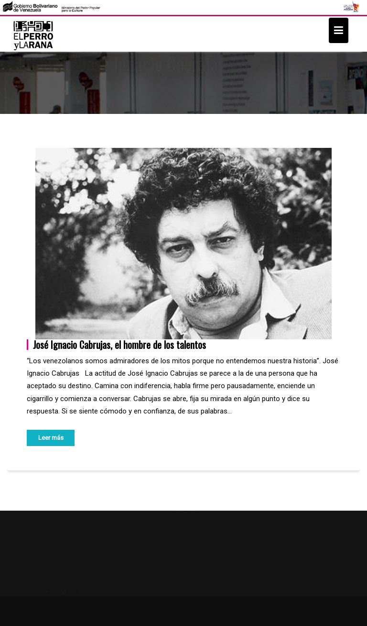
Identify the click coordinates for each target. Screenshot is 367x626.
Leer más (51, 437)
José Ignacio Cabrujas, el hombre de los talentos (119, 344)
